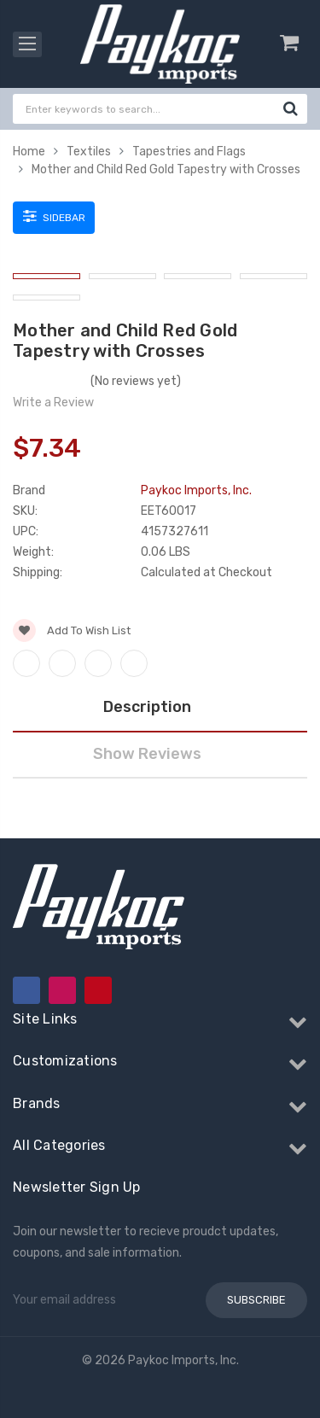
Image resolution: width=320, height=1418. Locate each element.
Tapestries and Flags (189, 151)
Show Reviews (147, 753)
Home (29, 151)
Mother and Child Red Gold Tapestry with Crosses (166, 169)
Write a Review (53, 402)
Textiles (89, 151)
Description (147, 706)
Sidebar (54, 216)
